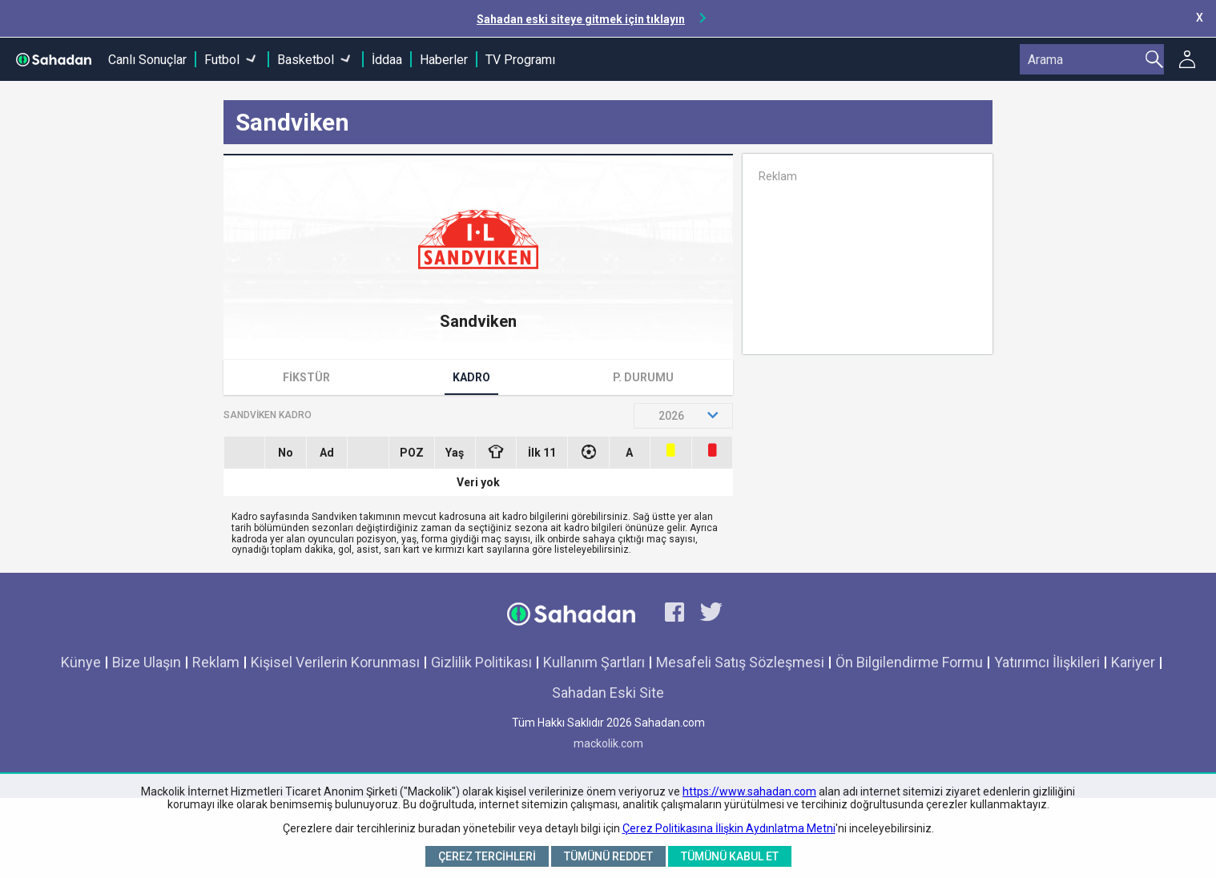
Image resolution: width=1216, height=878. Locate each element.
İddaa (387, 59)
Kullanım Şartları (594, 662)
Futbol (222, 59)
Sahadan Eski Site (608, 692)
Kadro (471, 377)
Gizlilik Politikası (481, 662)
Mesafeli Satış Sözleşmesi (740, 662)
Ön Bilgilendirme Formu (909, 662)
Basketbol (305, 59)
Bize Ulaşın (146, 662)
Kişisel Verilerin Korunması (335, 662)
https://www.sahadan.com (749, 791)
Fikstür (306, 377)
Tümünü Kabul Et (730, 856)
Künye (81, 662)
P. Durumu (643, 377)
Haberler (444, 59)
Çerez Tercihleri (487, 856)
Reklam (216, 662)
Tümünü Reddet (608, 856)
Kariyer (1133, 662)
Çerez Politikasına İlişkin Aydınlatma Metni (728, 828)
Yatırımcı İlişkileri (1047, 662)
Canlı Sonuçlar (147, 59)
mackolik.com (608, 743)
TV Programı (520, 59)
